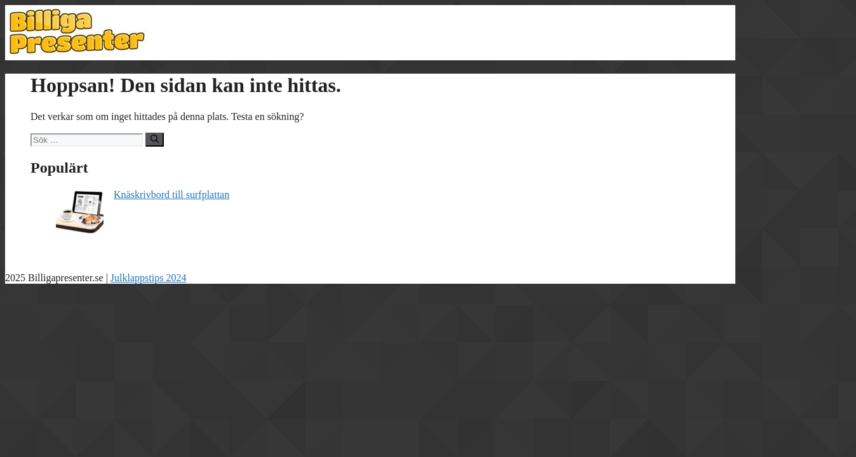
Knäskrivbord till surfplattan (171, 194)
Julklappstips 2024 (148, 277)
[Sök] (154, 140)
